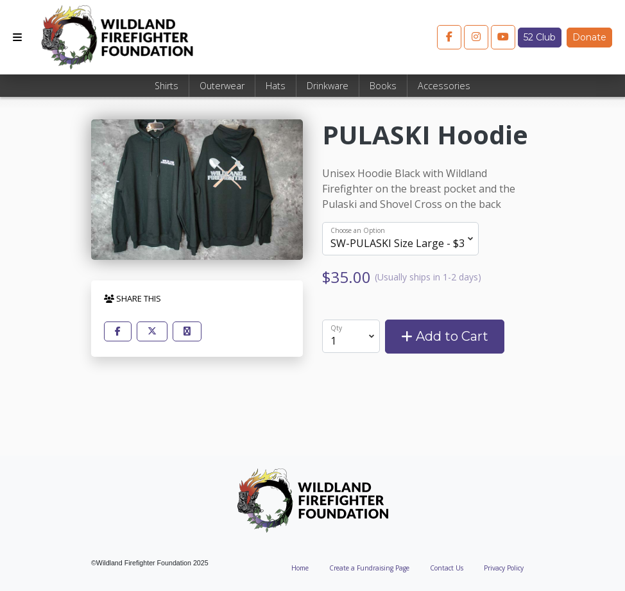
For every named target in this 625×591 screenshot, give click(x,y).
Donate (589, 37)
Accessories (444, 86)
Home (300, 567)
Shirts (166, 86)
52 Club (540, 37)
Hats (276, 86)
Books (383, 86)
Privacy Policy (504, 567)
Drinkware (327, 86)
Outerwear (222, 86)
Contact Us (446, 567)
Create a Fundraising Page (369, 567)
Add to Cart (444, 336)
